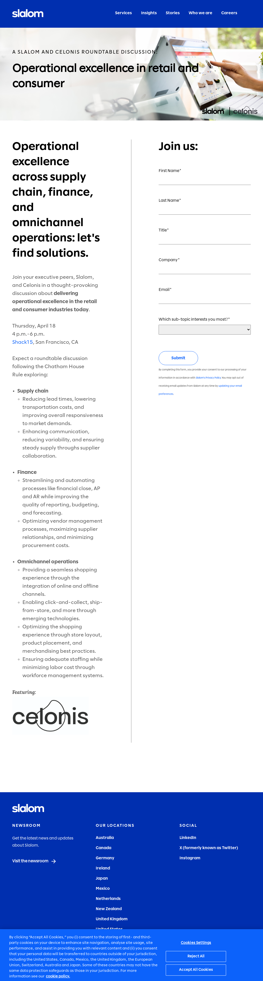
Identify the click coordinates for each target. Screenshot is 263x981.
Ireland (103, 868)
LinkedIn (187, 838)
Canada (103, 848)
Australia (105, 838)
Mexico (103, 889)
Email (164, 290)
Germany (105, 858)
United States (109, 929)
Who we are (200, 13)
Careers (229, 13)
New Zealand (109, 909)
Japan (102, 878)
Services (123, 13)
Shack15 (22, 342)
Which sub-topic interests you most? (193, 319)
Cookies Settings (196, 945)
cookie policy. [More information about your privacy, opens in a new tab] (58, 978)
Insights (149, 13)
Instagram (189, 858)
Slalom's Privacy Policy (208, 378)
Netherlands (108, 899)
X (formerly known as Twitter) (208, 848)
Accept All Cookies (196, 972)
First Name (169, 171)
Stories (173, 13)
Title (163, 230)
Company (168, 260)
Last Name (169, 201)
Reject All (195, 958)
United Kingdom (112, 919)
